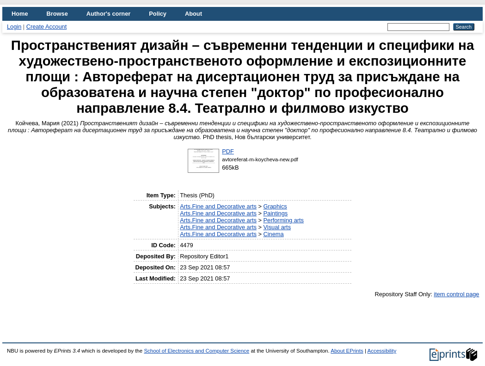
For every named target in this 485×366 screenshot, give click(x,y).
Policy (157, 13)
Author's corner (108, 13)
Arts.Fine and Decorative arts (218, 206)
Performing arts (284, 220)
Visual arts (277, 227)
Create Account (46, 26)
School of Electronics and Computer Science (196, 351)
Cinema (274, 234)
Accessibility (381, 351)
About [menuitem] (193, 13)
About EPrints (347, 351)
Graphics (275, 206)
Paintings (276, 213)
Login (14, 26)
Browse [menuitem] (57, 13)
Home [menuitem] (20, 13)
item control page (456, 294)
